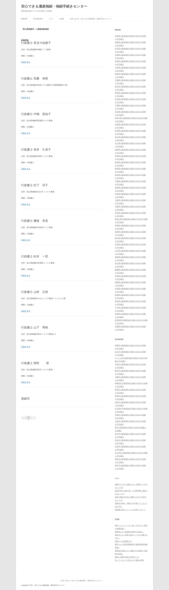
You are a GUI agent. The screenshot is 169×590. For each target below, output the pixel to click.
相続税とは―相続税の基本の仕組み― (129, 532)
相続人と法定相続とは (123, 541)
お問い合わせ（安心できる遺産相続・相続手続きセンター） (91, 19)
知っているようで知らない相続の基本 (129, 560)
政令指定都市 (38, 19)
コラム (51, 19)
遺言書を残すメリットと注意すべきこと (130, 510)
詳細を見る (25, 62)
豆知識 (61, 19)
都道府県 (24, 19)
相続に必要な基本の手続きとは (127, 557)
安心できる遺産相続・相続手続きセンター (54, 6)
